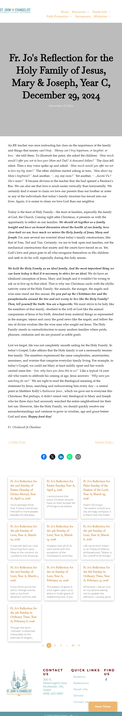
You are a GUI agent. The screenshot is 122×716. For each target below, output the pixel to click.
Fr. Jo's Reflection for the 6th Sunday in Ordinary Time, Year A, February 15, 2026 (96, 574)
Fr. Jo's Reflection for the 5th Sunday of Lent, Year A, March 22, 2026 (23, 533)
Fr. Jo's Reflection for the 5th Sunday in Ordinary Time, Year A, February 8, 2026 (23, 614)
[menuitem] (65, 12)
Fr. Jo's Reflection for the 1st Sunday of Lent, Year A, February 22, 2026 (60, 574)
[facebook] (106, 680)
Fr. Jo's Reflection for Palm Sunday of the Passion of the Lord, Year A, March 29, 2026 (96, 489)
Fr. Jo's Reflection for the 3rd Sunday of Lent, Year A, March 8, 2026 (96, 533)
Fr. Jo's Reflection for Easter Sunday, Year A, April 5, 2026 (61, 485)
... (67, 645)
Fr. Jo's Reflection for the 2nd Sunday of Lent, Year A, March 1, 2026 (24, 574)
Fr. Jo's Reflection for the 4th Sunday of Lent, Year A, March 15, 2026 (60, 533)
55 (73, 645)
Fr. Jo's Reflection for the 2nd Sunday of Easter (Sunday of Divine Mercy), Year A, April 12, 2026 (23, 489)
